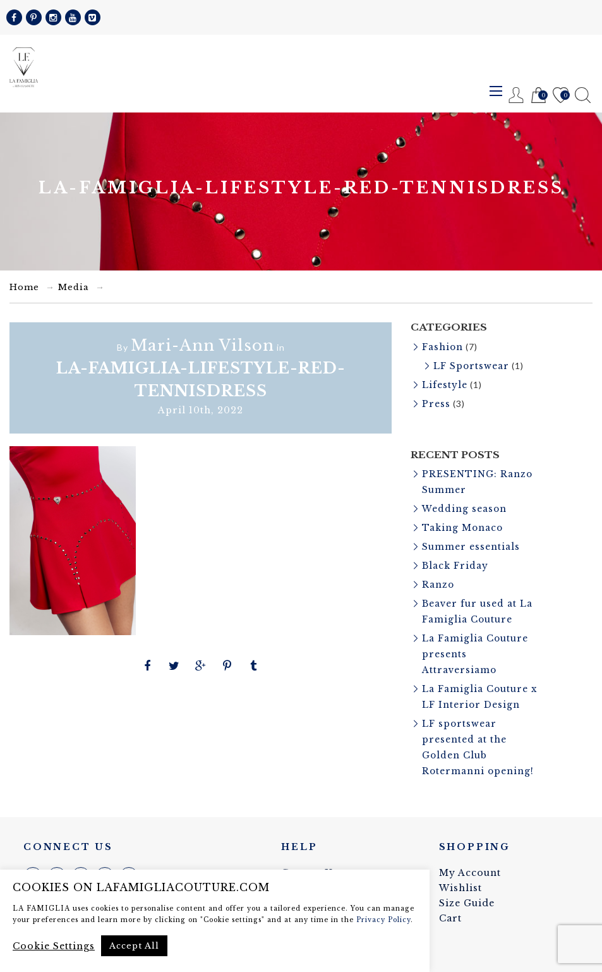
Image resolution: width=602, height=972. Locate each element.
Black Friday (455, 560)
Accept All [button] (134, 945)
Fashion (443, 347)
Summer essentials (471, 541)
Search (583, 95)
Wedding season (464, 505)
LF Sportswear (471, 365)
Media (73, 287)
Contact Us (309, 859)
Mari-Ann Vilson (202, 345)
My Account (470, 859)
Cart (538, 95)
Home (24, 287)
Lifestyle (444, 383)
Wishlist (561, 95)
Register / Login (516, 95)
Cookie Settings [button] (54, 946)
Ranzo (438, 578)
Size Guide (467, 889)
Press (436, 402)
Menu (496, 91)
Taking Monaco (463, 523)
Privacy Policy (383, 920)
